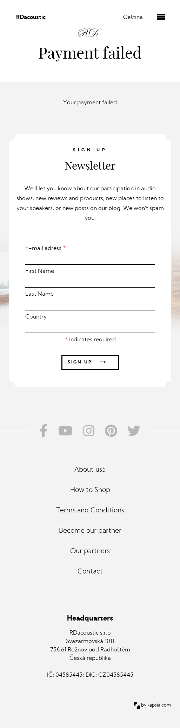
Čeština (133, 17)
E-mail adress (90, 255)
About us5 (90, 470)
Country (90, 323)
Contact (90, 572)
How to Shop (90, 490)
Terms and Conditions (90, 510)
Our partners (90, 551)
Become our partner (90, 531)
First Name (90, 278)
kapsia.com (159, 705)
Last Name (90, 300)
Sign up (90, 362)
